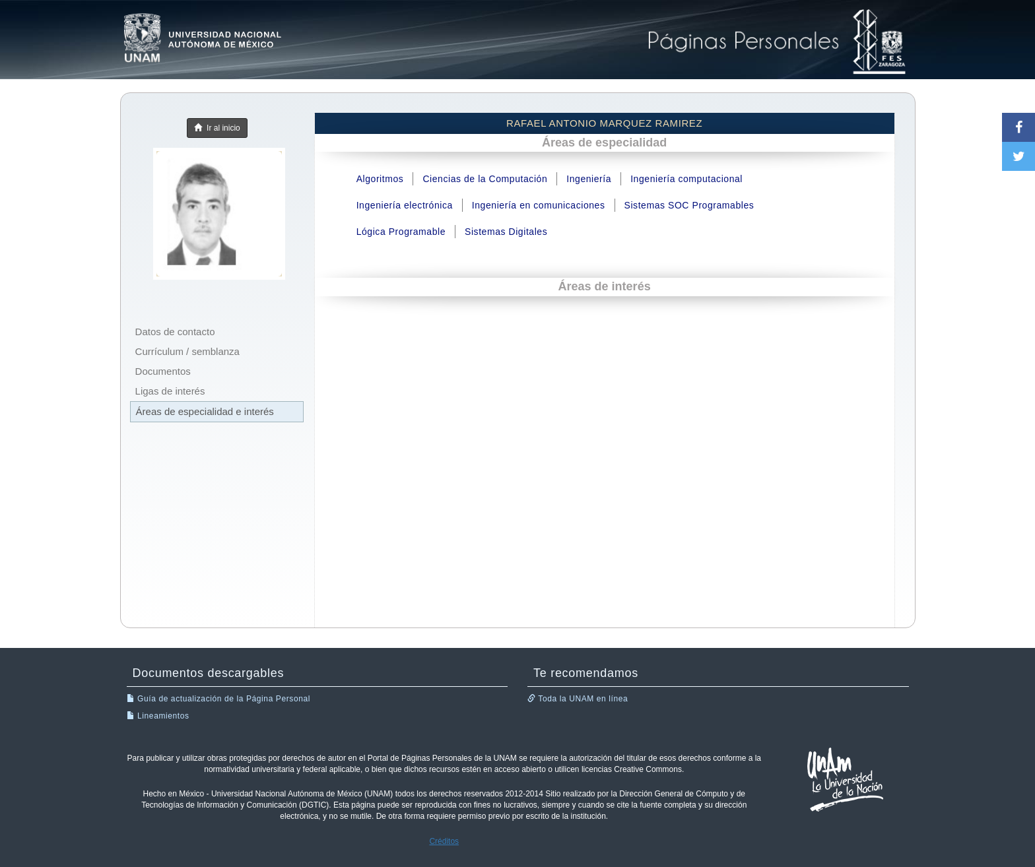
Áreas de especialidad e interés (205, 411)
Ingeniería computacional (686, 179)
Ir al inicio (217, 128)
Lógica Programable (401, 231)
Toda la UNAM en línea (577, 698)
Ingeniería (588, 179)
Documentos (163, 371)
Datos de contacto (175, 331)
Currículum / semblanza (187, 351)
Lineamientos (158, 716)
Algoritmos (380, 179)
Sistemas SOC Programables (689, 205)
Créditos (444, 841)
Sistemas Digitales (506, 231)
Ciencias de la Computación (484, 179)
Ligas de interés (170, 391)
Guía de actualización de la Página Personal (219, 698)
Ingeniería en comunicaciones (538, 205)
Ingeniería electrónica (404, 205)
